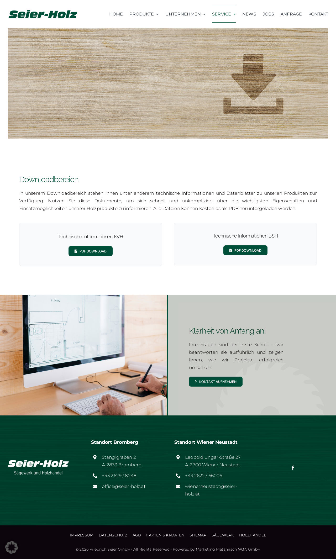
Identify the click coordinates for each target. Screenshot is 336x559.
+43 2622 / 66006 (203, 475)
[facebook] (293, 468)
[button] (11, 547)
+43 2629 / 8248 (119, 475)
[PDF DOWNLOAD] (91, 251)
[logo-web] (43, 10)
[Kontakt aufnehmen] (216, 382)
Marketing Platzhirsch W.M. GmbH (228, 549)
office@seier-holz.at (124, 486)
